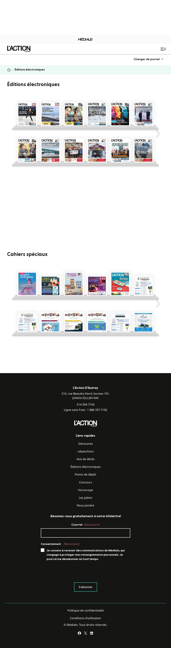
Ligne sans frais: (85, 410)
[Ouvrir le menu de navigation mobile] (164, 49)
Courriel (85, 524)
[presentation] (68, 572)
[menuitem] (149, 59)
